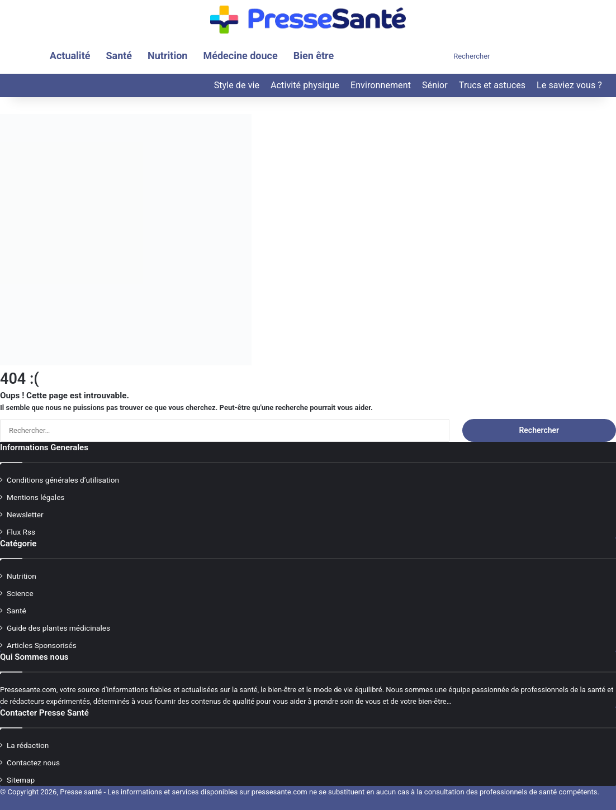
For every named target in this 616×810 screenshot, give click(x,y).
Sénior (435, 85)
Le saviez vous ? (569, 85)
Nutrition (167, 55)
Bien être (313, 55)
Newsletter (25, 514)
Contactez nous (33, 762)
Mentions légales (35, 497)
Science (20, 593)
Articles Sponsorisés (42, 645)
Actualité (70, 55)
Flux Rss (21, 531)
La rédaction (28, 745)
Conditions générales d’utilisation (63, 479)
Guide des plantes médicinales (58, 627)
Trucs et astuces (492, 85)
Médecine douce (240, 55)
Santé (119, 55)
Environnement (380, 85)
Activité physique (305, 85)
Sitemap (21, 779)
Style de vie (236, 85)
